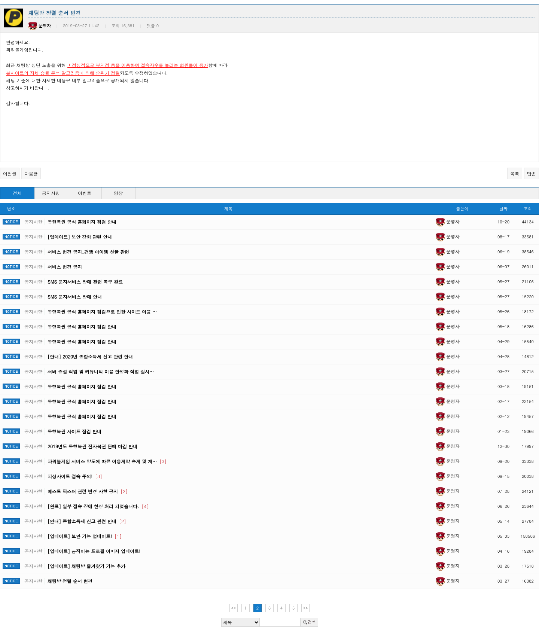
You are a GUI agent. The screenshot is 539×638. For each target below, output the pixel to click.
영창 (118, 193)
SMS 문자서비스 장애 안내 (75, 296)
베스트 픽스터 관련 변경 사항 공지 (88, 491)
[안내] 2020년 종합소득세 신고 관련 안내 (90, 356)
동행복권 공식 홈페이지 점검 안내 (82, 222)
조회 (528, 208)
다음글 (31, 173)
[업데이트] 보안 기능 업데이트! (85, 536)
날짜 (503, 208)
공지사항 (51, 193)
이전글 (9, 173)
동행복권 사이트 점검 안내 (74, 431)
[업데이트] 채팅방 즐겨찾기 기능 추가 (86, 566)
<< (233, 608)
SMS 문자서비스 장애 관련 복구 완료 (85, 281)
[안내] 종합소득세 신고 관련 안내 (87, 521)
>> (305, 608)
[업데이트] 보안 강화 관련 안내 (80, 236)
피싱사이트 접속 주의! (75, 476)
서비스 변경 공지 (65, 266)
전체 (17, 193)
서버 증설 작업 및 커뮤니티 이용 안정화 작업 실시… (101, 371)
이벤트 (84, 193)
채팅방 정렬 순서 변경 (70, 581)
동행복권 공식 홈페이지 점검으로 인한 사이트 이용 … (102, 311)
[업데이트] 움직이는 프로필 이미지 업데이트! (94, 551)
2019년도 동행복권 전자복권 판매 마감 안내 (92, 446)
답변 (531, 173)
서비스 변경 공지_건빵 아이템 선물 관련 (88, 251)
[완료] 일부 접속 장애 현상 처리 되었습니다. (98, 506)
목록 (514, 173)
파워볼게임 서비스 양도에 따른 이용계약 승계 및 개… (107, 461)
